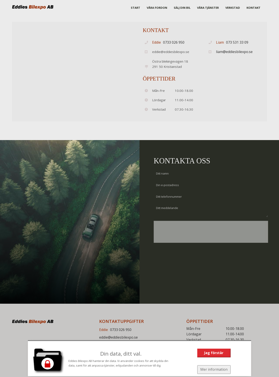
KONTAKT (253, 8)
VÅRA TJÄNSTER (208, 8)
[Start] (32, 7)
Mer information (214, 369)
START (135, 8)
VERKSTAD (232, 8)
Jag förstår (213, 352)
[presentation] (185, 234)
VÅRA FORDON (157, 8)
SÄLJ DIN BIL (182, 8)
